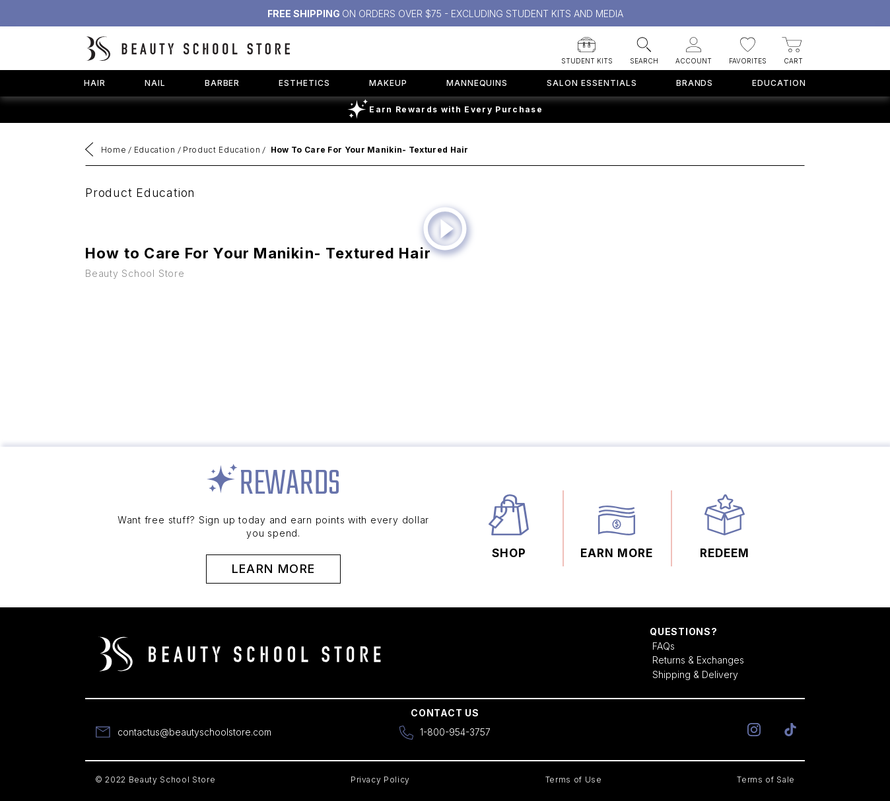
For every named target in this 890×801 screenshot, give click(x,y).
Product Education (221, 150)
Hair (95, 83)
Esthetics (304, 83)
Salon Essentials (591, 83)
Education (779, 83)
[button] (587, 46)
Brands (695, 83)
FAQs (663, 646)
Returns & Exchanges (698, 660)
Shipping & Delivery (695, 674)
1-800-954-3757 (455, 732)
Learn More (274, 569)
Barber (222, 83)
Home (114, 150)
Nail (155, 83)
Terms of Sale (766, 779)
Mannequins (477, 83)
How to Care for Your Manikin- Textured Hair (370, 150)
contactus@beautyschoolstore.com (194, 732)
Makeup (388, 83)
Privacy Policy (380, 779)
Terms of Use (573, 779)
